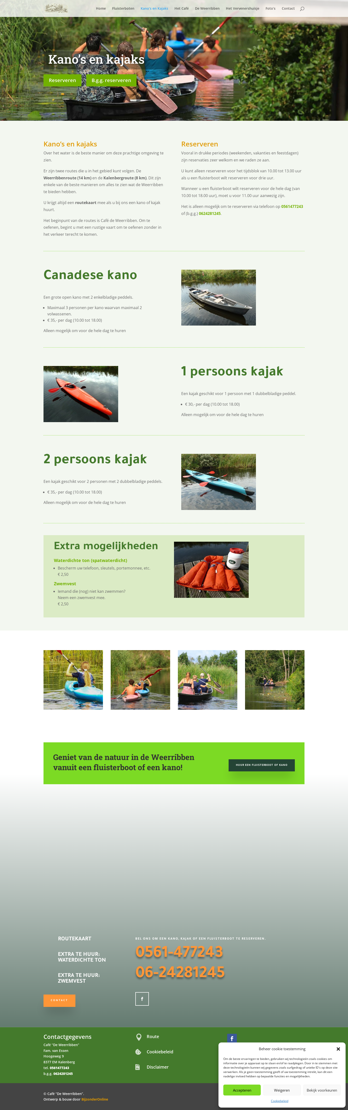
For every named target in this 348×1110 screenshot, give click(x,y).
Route (153, 1036)
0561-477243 (179, 954)
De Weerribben (207, 9)
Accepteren (242, 1090)
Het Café (181, 9)
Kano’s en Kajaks (154, 9)
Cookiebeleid (279, 1101)
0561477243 (292, 206)
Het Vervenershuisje (242, 9)
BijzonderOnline (94, 1099)
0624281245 (210, 213)
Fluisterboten (123, 9)
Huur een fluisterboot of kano (262, 765)
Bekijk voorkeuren (322, 1090)
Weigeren (282, 1090)
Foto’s (271, 9)
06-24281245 (180, 974)
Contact (288, 9)
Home (101, 9)
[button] (338, 1049)
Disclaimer (158, 1067)
